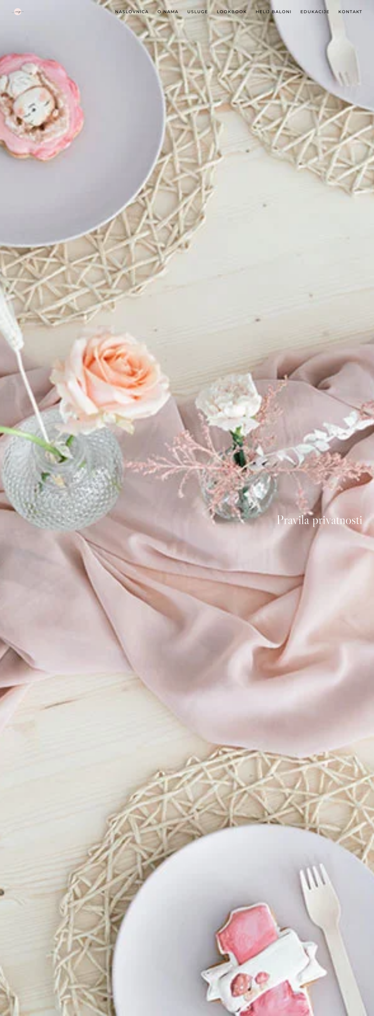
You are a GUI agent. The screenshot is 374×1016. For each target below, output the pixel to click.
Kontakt (350, 11)
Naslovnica (132, 11)
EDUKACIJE (315, 11)
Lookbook (232, 11)
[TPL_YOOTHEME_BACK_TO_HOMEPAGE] (18, 12)
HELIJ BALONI (274, 11)
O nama (168, 11)
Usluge (197, 11)
